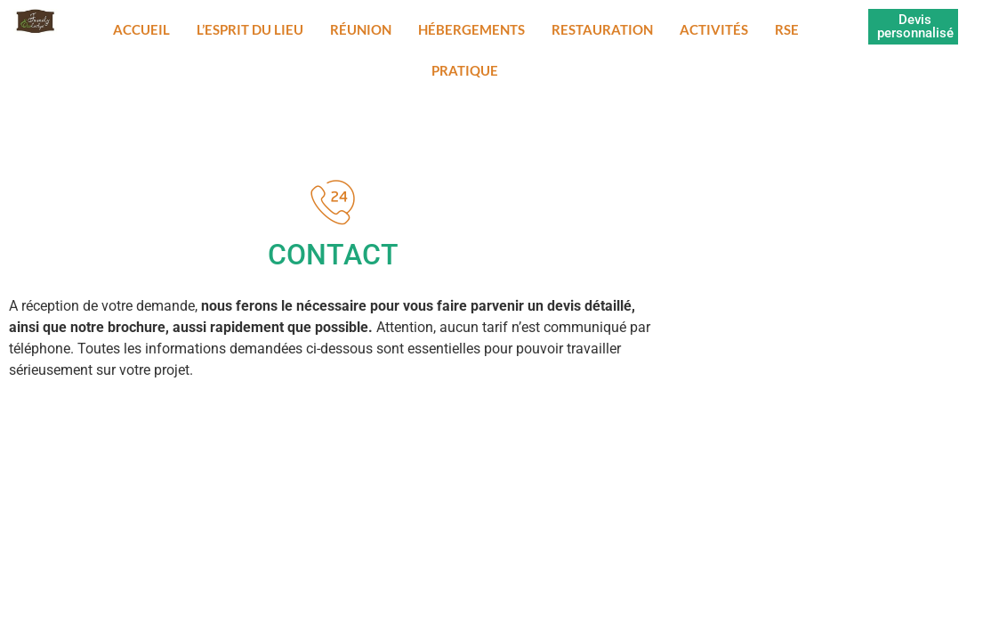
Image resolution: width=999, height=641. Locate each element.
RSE (787, 29)
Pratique (464, 70)
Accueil (141, 29)
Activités (714, 29)
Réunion (360, 29)
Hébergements (471, 29)
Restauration (602, 29)
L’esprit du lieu (250, 29)
